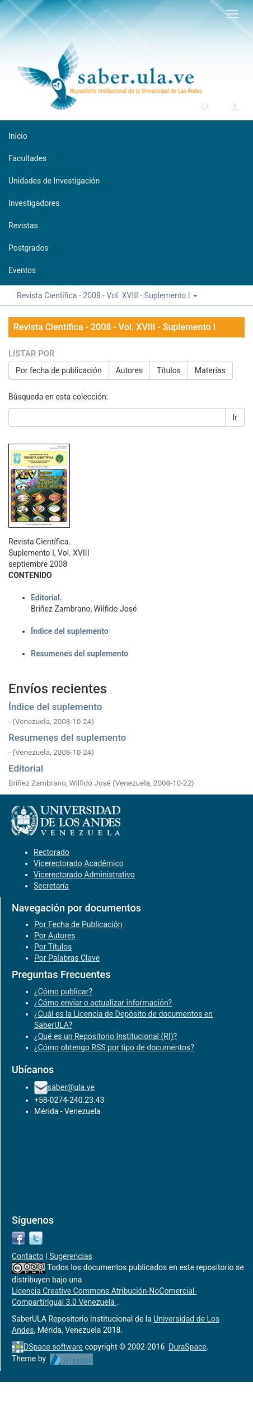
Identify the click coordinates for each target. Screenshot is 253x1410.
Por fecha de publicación (59, 370)
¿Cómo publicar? (63, 991)
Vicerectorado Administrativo (84, 874)
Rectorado (51, 852)
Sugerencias (70, 1256)
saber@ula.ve (71, 1087)
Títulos (169, 370)
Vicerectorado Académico (79, 863)
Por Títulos (53, 946)
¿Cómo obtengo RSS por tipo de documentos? (114, 1047)
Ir (234, 417)
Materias (210, 370)
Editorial (25, 768)
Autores (129, 370)
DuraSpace (187, 1346)
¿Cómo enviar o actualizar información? (103, 1002)
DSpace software (53, 1346)
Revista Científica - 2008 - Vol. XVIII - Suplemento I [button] (107, 295)
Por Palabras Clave (67, 957)
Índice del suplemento (55, 706)
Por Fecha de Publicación (78, 924)
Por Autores (54, 935)
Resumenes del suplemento (67, 737)
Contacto (28, 1256)
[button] (205, 106)
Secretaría (51, 885)
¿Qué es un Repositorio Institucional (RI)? (105, 1036)
